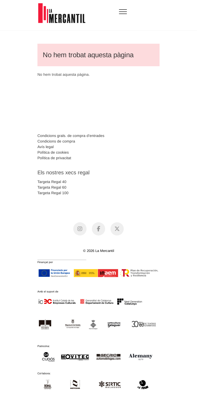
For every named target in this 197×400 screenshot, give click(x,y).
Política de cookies (53, 152)
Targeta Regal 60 (51, 187)
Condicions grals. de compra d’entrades (70, 136)
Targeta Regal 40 (51, 182)
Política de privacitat (54, 158)
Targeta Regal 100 (52, 193)
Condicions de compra (56, 141)
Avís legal (45, 147)
